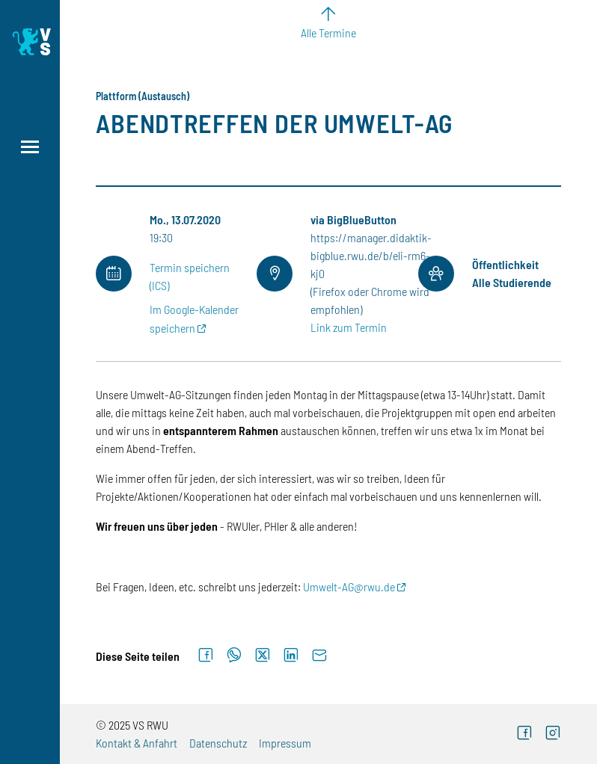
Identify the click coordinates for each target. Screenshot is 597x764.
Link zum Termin (348, 327)
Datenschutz (218, 743)
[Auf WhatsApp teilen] (234, 655)
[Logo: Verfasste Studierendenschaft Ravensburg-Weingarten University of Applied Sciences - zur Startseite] (30, 42)
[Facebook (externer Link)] (524, 734)
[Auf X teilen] (262, 655)
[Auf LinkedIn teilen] (291, 655)
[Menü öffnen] (30, 147)
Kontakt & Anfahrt (136, 743)
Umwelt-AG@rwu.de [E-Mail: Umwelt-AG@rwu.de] (349, 586)
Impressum (285, 743)
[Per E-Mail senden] (319, 655)
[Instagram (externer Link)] (553, 734)
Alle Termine (328, 32)
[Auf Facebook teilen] (206, 655)
